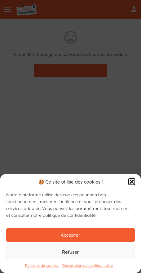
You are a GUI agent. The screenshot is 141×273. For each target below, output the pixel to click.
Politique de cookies (42, 265)
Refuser (70, 252)
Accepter (70, 235)
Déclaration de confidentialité (87, 265)
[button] (132, 182)
